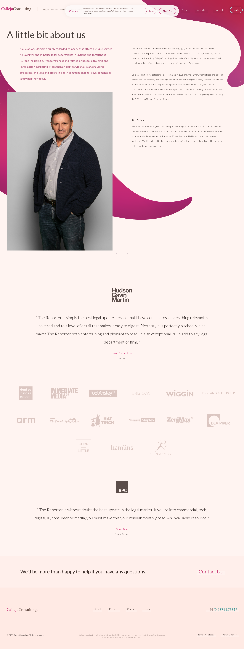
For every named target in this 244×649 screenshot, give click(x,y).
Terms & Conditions (206, 635)
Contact (219, 10)
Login (147, 609)
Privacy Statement (229, 635)
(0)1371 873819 (222, 609)
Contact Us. (211, 571)
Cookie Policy (87, 13)
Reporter (201, 10)
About (185, 10)
